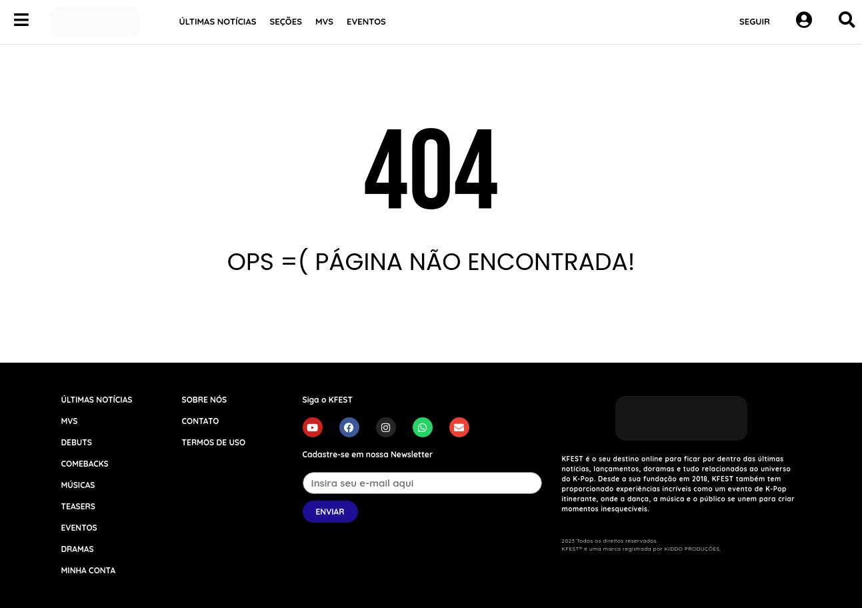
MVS (324, 21)
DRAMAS (77, 549)
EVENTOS (366, 21)
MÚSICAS (78, 485)
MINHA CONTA (88, 570)
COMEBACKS (85, 464)
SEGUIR (754, 21)
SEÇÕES (286, 21)
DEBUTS (76, 442)
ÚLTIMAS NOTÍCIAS (218, 21)
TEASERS (78, 506)
